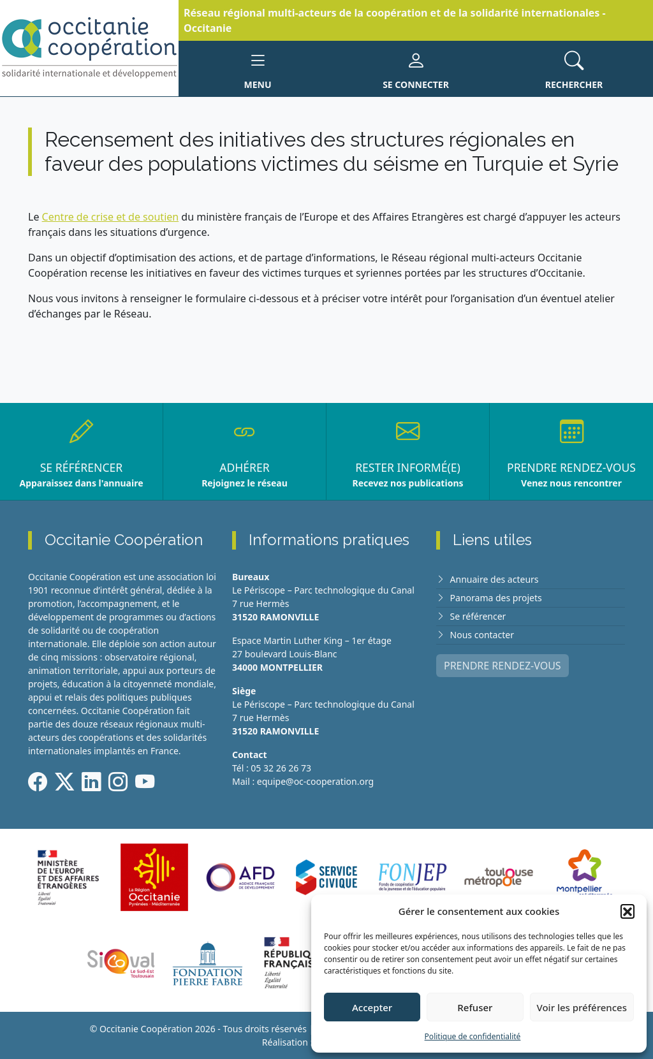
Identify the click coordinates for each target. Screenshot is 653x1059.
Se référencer (478, 616)
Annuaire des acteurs (494, 579)
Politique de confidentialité (473, 1036)
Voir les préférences (582, 1007)
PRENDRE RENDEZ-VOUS (502, 666)
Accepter (372, 1007)
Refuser (474, 1007)
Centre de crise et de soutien (110, 217)
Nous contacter (482, 635)
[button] (627, 911)
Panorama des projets (496, 598)
